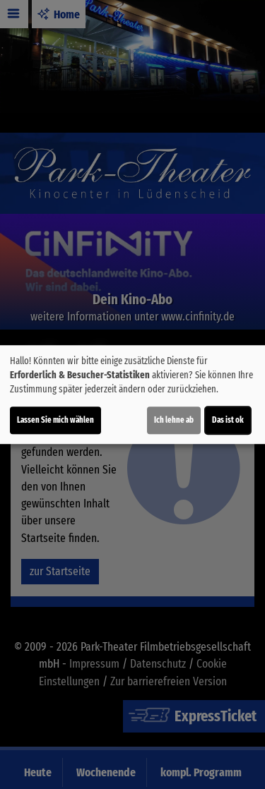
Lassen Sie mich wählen (55, 420)
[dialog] (132, 394)
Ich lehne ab (174, 420)
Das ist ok (228, 420)
